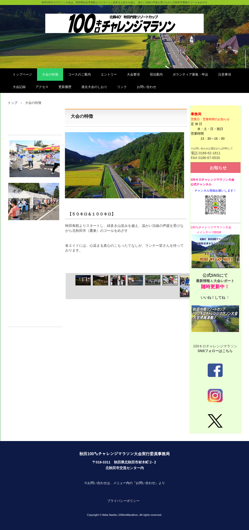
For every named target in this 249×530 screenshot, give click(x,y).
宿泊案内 (156, 74)
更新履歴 (64, 87)
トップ (12, 103)
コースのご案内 (79, 74)
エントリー (109, 74)
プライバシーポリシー (123, 501)
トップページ (22, 74)
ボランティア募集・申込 (190, 74)
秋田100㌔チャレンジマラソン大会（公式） (124, 18)
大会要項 (133, 74)
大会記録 (19, 87)
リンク (122, 87)
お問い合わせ (146, 87)
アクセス (42, 87)
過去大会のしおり (94, 87)
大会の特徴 (50, 74)
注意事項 (224, 74)
